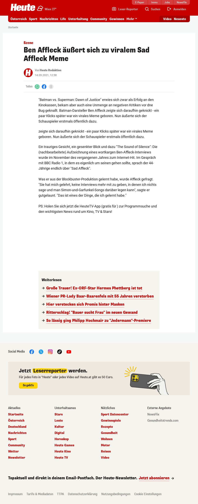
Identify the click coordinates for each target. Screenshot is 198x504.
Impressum (15, 494)
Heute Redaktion (50, 70)
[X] (41, 351)
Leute (59, 421)
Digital (59, 433)
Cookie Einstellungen (147, 494)
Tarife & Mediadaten (39, 494)
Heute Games (64, 445)
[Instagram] (50, 351)
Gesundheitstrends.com (162, 421)
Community (98, 19)
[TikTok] (59, 351)
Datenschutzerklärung (82, 494)
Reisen (106, 451)
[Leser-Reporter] (125, 9)
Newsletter (16, 458)
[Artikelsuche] (152, 9)
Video (105, 458)
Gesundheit (109, 433)
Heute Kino (63, 451)
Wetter (13, 451)
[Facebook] (44, 86)
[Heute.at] (22, 7)
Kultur (59, 427)
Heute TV (61, 458)
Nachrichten (49, 19)
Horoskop (62, 439)
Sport (33, 19)
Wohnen (107, 439)
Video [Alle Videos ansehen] (167, 19)
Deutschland (17, 427)
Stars (59, 414)
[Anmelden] (176, 9)
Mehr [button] (130, 19)
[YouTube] (69, 351)
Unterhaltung (78, 19)
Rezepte (107, 427)
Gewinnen (116, 19)
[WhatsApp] (37, 86)
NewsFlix (153, 414)
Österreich (18, 19)
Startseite (13, 27)
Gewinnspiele (111, 421)
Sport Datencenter (115, 414)
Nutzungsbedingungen (115, 494)
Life (63, 19)
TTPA (60, 494)
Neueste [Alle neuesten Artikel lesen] (180, 19)
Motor (105, 445)
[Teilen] (51, 86)
